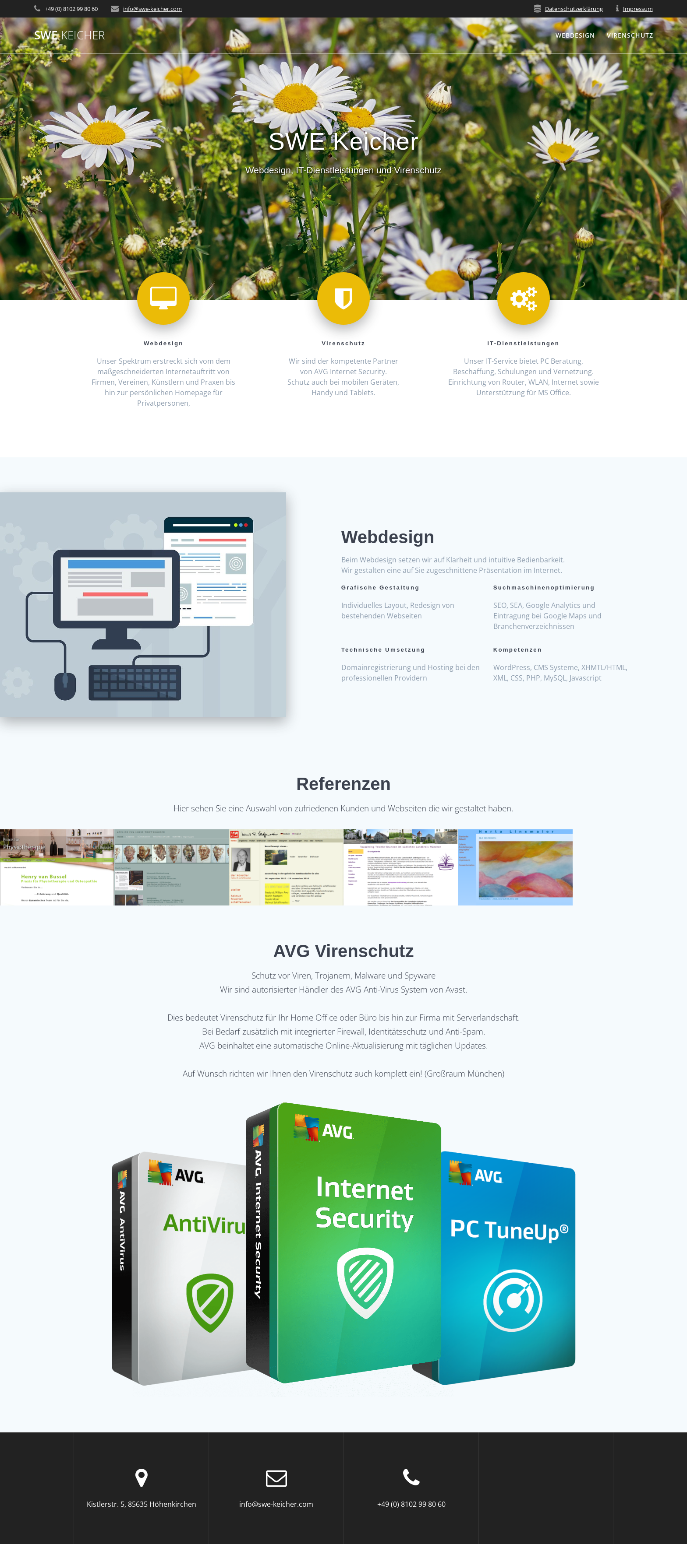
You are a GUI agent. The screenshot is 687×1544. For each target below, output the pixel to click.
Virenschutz (630, 35)
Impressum (638, 9)
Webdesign (575, 35)
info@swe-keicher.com (152, 9)
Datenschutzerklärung (574, 9)
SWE (69, 35)
